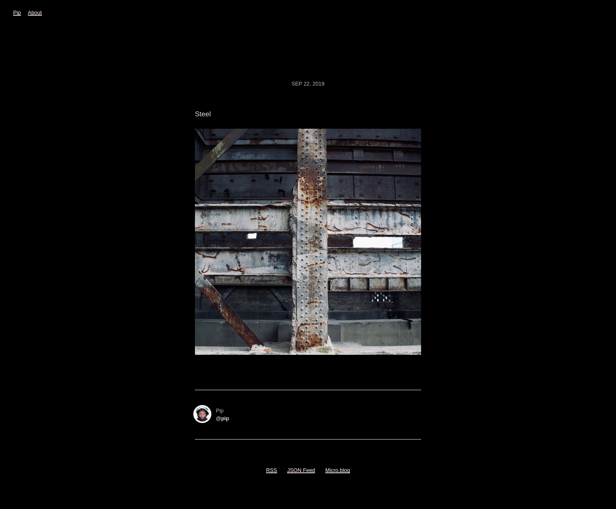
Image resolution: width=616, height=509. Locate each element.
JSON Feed (301, 470)
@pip (222, 418)
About (35, 12)
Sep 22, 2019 (308, 84)
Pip (17, 12)
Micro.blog (337, 470)
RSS (271, 470)
